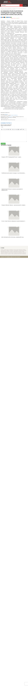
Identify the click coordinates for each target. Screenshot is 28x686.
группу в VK (10, 116)
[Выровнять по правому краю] (10, 129)
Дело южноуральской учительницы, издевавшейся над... (13, 237)
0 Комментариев (5, 119)
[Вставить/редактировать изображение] (18, 129)
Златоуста (6, 114)
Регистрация (25, 0)
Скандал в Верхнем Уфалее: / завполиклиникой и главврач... (14, 205)
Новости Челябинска (8, 8)
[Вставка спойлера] (22, 129)
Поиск (24, 5)
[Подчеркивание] (5, 129)
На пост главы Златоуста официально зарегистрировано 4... (14, 221)
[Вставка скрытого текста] (23, 129)
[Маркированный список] (12, 129)
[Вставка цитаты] (20, 129)
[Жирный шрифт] (1, 129)
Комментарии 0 (6, 123)
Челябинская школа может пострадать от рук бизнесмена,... (14, 173)
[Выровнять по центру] (8, 129)
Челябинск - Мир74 (9, 256)
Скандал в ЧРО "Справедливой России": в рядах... (12, 157)
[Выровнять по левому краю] (7, 129)
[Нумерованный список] (14, 129)
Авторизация (19, 0)
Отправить (3, 143)
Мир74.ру (2, 8)
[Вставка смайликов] (16, 129)
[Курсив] (3, 129)
